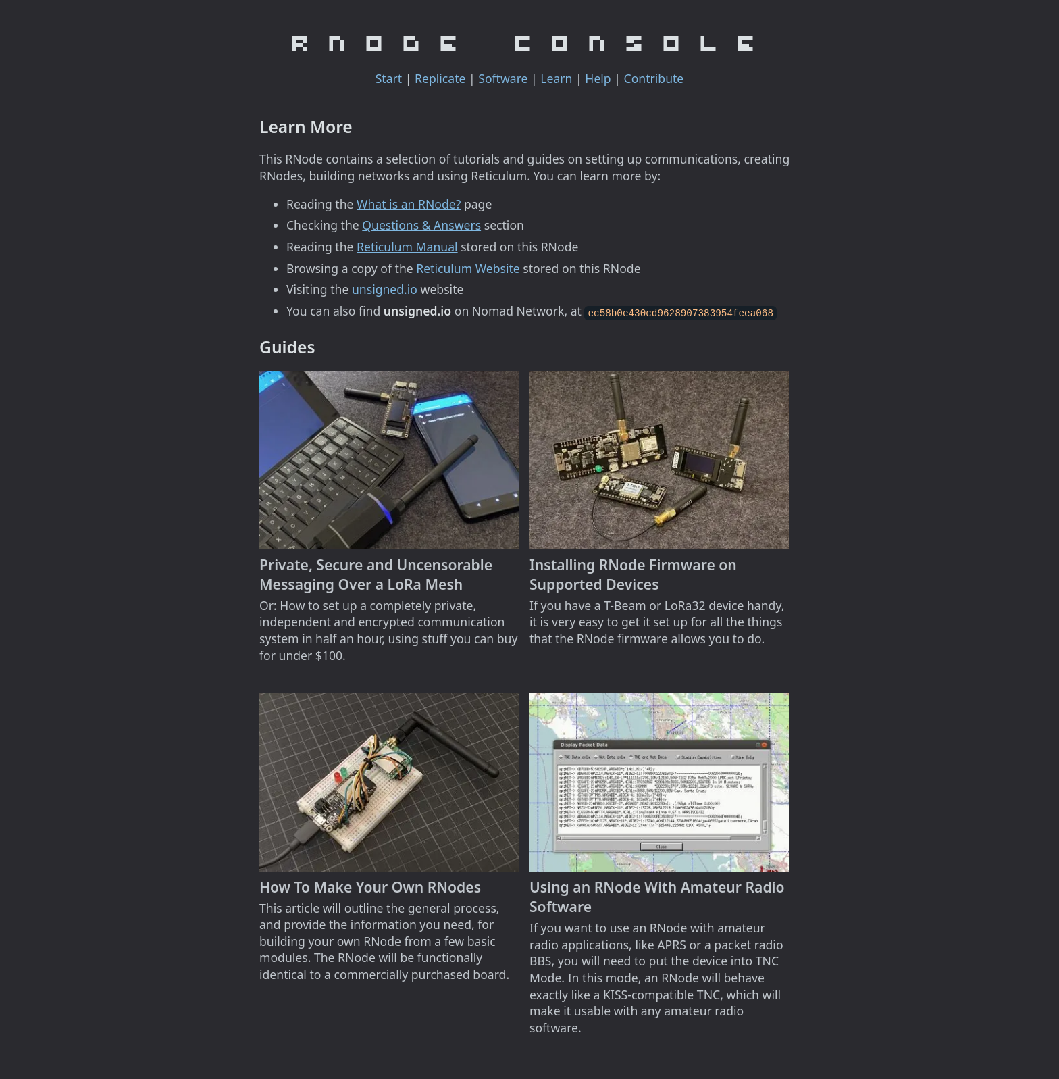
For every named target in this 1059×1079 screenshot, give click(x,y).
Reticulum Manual (407, 247)
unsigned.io (384, 289)
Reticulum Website (468, 268)
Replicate (440, 78)
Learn (556, 78)
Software (502, 78)
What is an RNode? (409, 204)
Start (389, 78)
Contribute (654, 78)
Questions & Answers (421, 225)
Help (598, 78)
